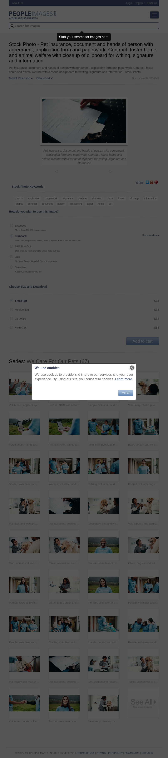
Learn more (123, 379)
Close (126, 393)
